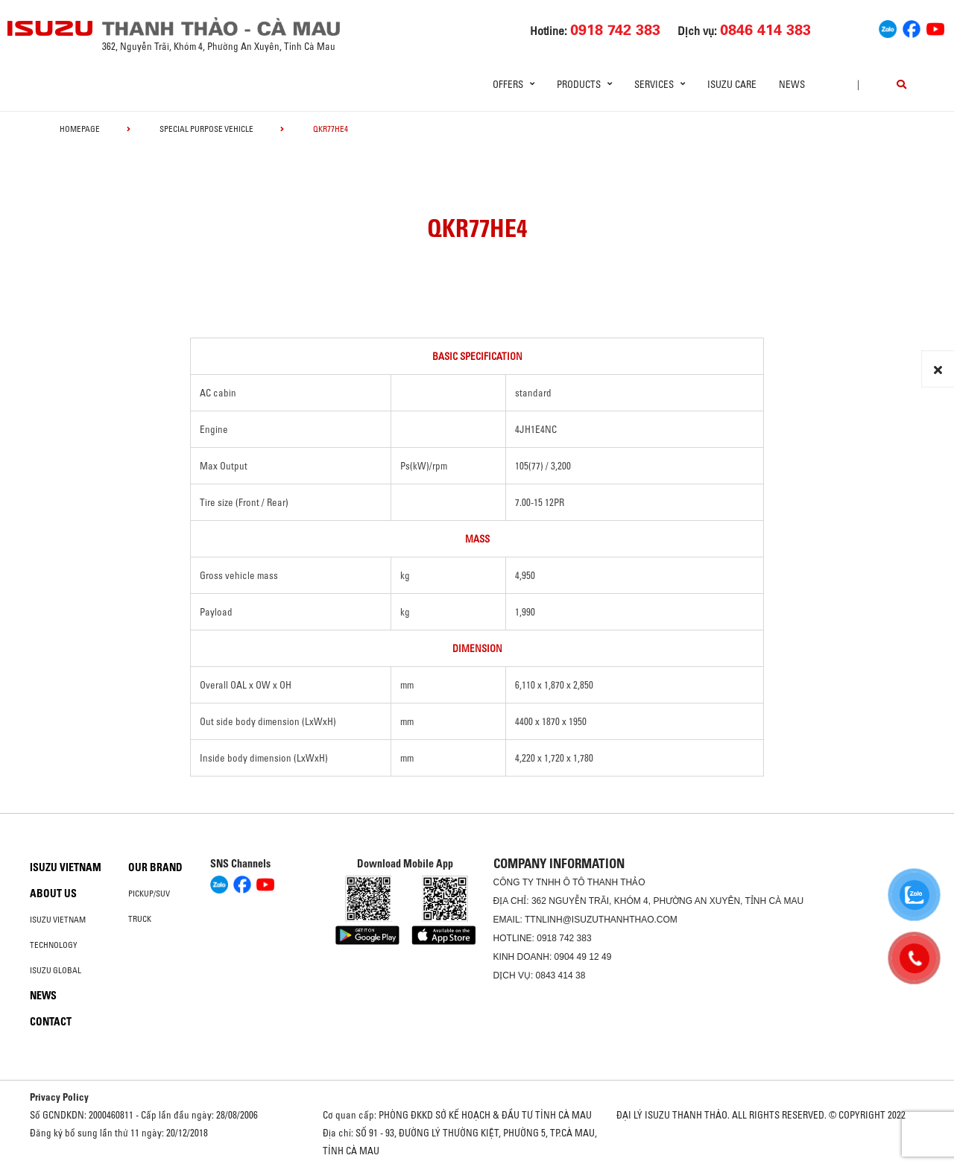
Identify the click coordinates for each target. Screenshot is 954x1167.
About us (53, 893)
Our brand (155, 867)
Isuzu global (55, 970)
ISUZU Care (731, 84)
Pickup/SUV (149, 893)
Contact (51, 1021)
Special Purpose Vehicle (206, 129)
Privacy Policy (59, 1097)
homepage (80, 129)
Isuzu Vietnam (65, 867)
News (792, 84)
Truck (139, 919)
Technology (54, 945)
